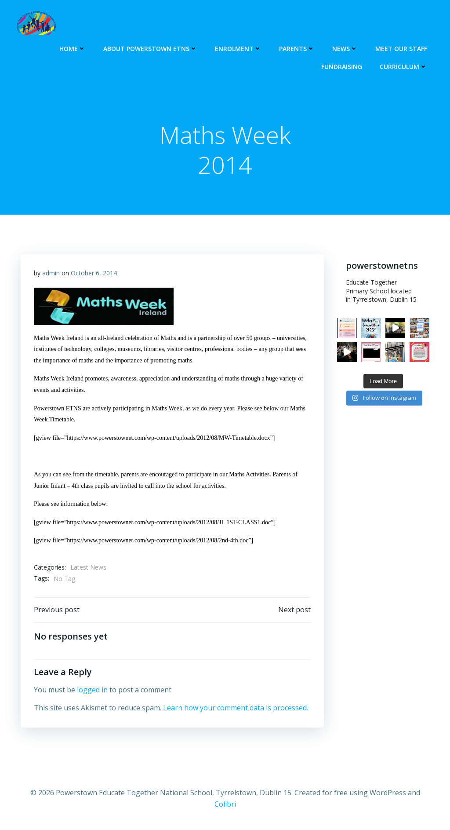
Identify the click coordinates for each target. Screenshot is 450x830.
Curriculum (403, 66)
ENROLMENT (238, 48)
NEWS (345, 48)
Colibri (225, 804)
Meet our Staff (401, 48)
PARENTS (297, 48)
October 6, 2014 (94, 273)
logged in (92, 690)
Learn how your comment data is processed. (235, 708)
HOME (72, 48)
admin (51, 273)
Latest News (88, 567)
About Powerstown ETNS (150, 48)
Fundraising (341, 66)
